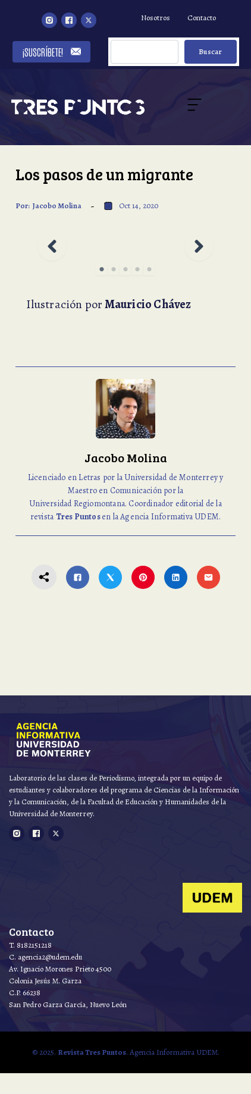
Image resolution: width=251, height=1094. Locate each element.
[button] (52, 246)
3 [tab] (125, 269)
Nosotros (155, 17)
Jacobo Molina (57, 206)
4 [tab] (137, 269)
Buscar (210, 51)
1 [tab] (102, 269)
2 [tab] (114, 269)
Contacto (201, 17)
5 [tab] (149, 269)
